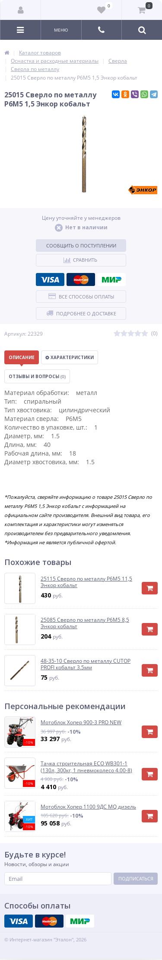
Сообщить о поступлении (81, 245)
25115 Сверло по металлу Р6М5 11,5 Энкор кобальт (86, 582)
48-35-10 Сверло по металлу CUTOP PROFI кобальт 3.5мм (85, 664)
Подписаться (135, 878)
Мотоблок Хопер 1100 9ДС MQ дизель (88, 806)
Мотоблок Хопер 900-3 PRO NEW (81, 722)
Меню (61, 30)
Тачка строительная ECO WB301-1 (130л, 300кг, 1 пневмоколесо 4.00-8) (86, 767)
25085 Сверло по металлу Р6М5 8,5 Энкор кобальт (85, 623)
